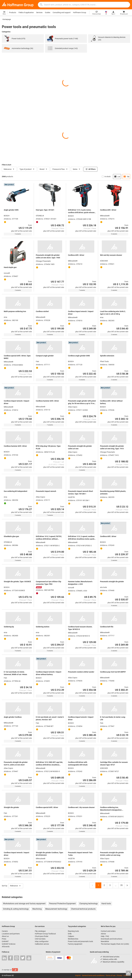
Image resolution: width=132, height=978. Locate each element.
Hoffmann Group (79, 12)
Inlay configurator (42, 941)
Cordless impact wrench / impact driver (80, 312)
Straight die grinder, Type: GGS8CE (17, 582)
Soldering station (42, 627)
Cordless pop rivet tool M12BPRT (113, 672)
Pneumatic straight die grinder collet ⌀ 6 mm (80, 447)
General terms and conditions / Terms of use (98, 975)
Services (39, 12)
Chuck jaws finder (41, 936)
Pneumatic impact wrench (46, 491)
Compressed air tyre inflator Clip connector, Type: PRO (48, 583)
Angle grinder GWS (11, 210)
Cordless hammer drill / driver (47, 401)
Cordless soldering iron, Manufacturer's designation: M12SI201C (111, 808)
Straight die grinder (11, 807)
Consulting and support (62, 12)
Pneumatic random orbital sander (81, 672)
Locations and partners (11, 934)
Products (12, 12)
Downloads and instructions (111, 939)
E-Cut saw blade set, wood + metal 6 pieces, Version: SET (50, 718)
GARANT (5, 941)
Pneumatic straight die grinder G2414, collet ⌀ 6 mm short (16, 763)
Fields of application (26, 12)
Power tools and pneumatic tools (80, 941)
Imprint (78, 975)
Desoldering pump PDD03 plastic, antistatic (113, 492)
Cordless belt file (106, 627)
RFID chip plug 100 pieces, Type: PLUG (48, 447)
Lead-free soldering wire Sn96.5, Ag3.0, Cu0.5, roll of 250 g (112, 312)
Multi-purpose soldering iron (15, 311)
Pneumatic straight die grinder (112, 582)
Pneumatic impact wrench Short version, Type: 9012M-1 (80, 492)
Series (77, 169)
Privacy (119, 975)
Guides (47, 12)
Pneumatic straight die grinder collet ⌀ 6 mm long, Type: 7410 (112, 447)
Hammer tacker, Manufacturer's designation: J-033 (80, 583)
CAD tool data (40, 939)
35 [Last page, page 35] (121, 885)
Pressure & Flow (60, 169)
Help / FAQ (105, 936)
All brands (5, 947)
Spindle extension (107, 356)
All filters (90, 169)
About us (5, 936)
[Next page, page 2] (127, 885)
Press (4, 939)
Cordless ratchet (42, 311)
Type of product (27, 169)
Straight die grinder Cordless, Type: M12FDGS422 (49, 854)
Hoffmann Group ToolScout (45, 934)
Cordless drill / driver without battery (111, 402)
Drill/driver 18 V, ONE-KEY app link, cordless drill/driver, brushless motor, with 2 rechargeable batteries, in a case (49, 763)
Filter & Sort (6, 165)
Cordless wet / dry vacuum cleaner (81, 807)
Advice (103, 934)
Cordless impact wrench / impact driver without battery (48, 673)
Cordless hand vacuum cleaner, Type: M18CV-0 (80, 628)
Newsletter (105, 941)
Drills (70, 934)
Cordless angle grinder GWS (79, 356)
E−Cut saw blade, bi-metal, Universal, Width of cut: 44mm (15, 673)
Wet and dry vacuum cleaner (111, 255)
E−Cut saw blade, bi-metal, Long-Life (113, 718)
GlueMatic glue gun (11, 536)
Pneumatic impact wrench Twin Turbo (80, 854)
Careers (5, 931)
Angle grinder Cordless (13, 717)
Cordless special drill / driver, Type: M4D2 (17, 357)
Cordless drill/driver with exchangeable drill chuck (77, 763)
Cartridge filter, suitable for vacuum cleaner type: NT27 (114, 763)
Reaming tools (73, 931)
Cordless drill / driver (108, 210)
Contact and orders (108, 931)
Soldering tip (9, 627)
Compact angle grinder (45, 356)
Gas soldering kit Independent (15, 491)
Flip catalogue (40, 931)
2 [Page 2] (104, 885)
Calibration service (42, 944)
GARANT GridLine (8, 944)
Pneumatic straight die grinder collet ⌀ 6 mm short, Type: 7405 (48, 256)
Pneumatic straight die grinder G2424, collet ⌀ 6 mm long (112, 854)
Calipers (71, 936)
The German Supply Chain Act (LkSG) (115, 944)
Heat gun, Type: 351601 (45, 210)
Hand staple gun (10, 267)
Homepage (6, 19)
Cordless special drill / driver (47, 807)
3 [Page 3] (110, 885)
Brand (44, 169)
